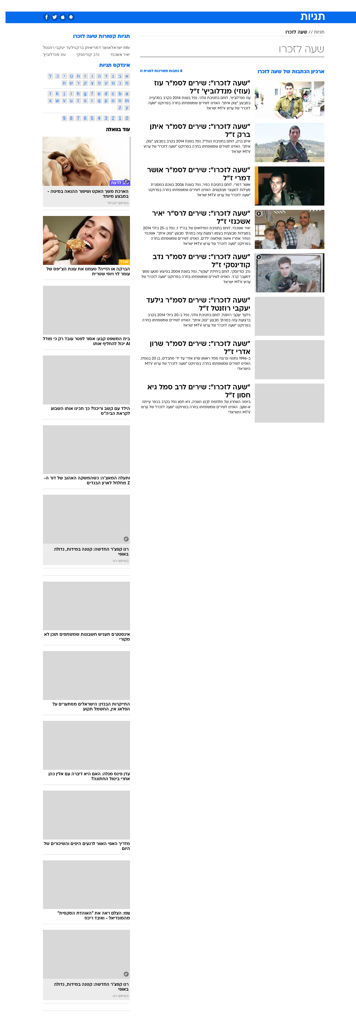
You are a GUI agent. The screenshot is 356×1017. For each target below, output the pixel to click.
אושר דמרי (96, 47)
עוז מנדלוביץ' (49, 54)
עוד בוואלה (112, 129)
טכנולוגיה (133, 5)
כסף (208, 5)
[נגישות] (8, 6)
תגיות (313, 32)
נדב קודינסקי (82, 54)
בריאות (174, 5)
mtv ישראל (115, 47)
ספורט (261, 5)
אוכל (192, 5)
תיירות (155, 5)
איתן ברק (79, 47)
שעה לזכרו (290, 32)
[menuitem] (277, 6)
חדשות (281, 5)
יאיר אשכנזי (114, 54)
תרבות (242, 5)
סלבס (224, 5)
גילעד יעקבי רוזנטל (54, 47)
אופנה (112, 5)
